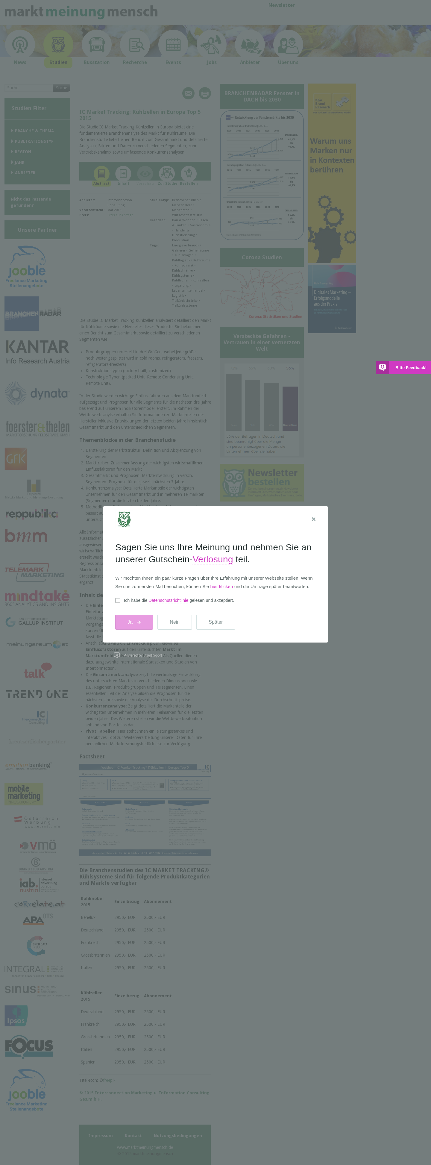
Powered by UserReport (143, 655)
